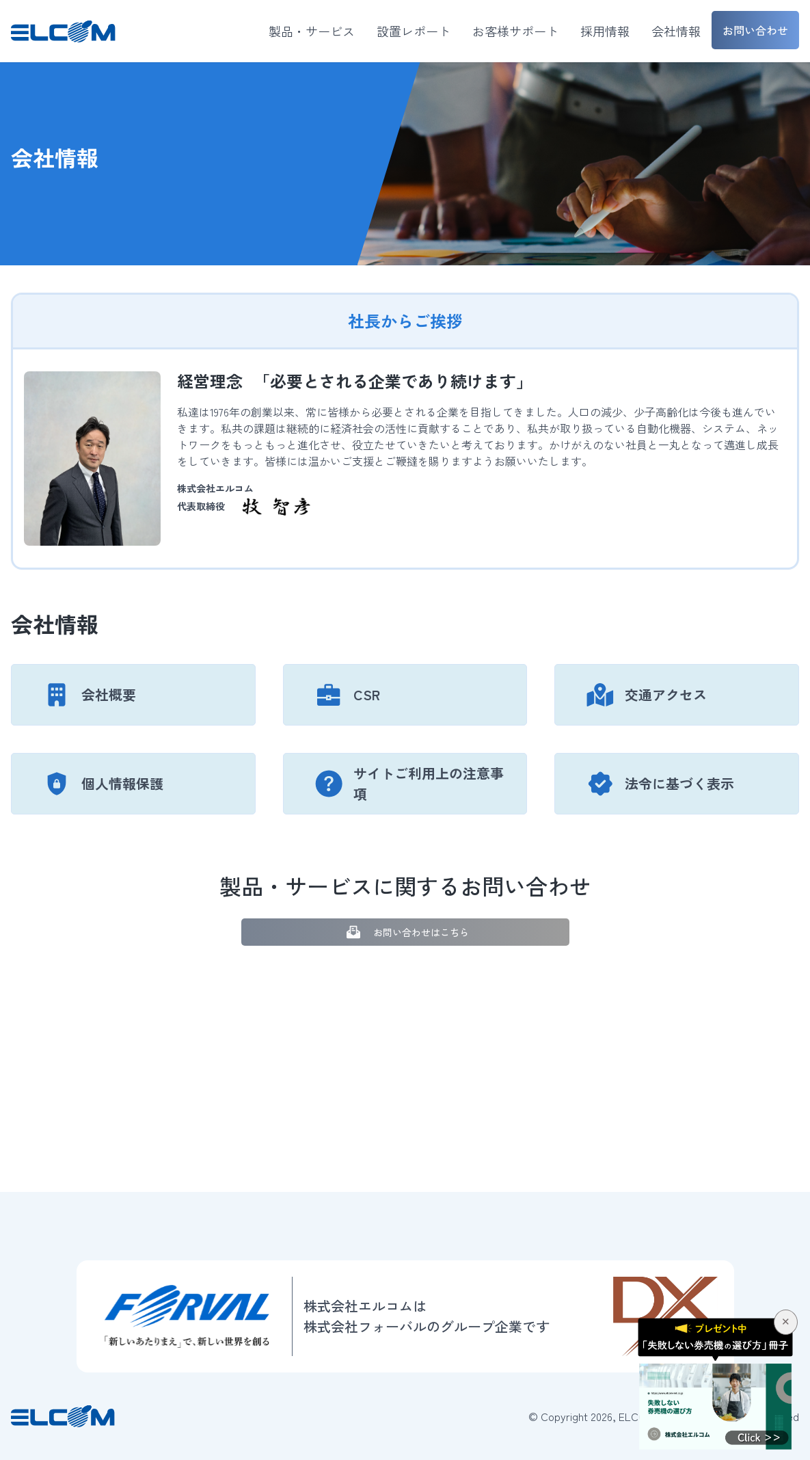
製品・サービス (312, 31)
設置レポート (413, 31)
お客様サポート (515, 31)
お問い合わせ (755, 30)
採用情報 (605, 31)
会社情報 (676, 31)
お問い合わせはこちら (405, 932)
